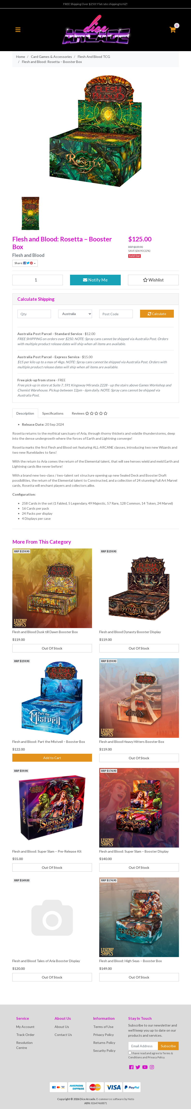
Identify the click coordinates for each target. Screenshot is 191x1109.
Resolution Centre (24, 1045)
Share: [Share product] (23, 263)
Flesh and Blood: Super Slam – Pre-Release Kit (47, 851)
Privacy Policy (103, 1035)
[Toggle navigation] (17, 30)
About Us (62, 1027)
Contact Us (63, 1035)
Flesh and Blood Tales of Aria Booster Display (46, 961)
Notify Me (95, 279)
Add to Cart (52, 758)
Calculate (157, 314)
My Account (25, 1027)
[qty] (34, 314)
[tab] (25, 413)
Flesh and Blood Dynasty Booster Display (130, 632)
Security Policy (104, 1050)
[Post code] (116, 314)
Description (25, 413)
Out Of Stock (52, 648)
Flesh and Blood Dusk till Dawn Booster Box (45, 632)
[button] (153, 280)
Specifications (53, 413)
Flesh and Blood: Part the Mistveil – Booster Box (48, 741)
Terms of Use (103, 1027)
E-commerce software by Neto (115, 1099)
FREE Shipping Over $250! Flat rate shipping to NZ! (95, 4)
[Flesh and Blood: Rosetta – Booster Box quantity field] (37, 280)
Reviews (89, 413)
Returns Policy (104, 1043)
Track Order (25, 1035)
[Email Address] (143, 1046)
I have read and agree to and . (150, 1055)
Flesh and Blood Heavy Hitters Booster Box (131, 741)
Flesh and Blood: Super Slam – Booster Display (134, 851)
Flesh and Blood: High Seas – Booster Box (130, 961)
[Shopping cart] (172, 30)
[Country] (75, 314)
